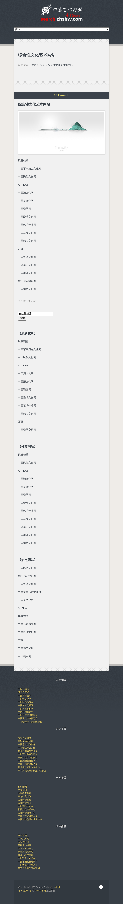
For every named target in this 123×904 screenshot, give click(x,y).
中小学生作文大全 (26, 747)
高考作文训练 (24, 796)
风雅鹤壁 (23, 341)
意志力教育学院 (25, 851)
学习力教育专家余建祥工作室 (32, 770)
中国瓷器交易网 (27, 256)
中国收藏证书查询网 (28, 865)
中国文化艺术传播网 (28, 757)
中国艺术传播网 (27, 405)
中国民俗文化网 (27, 357)
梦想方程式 (23, 692)
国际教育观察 (24, 793)
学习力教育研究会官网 (29, 868)
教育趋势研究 (24, 738)
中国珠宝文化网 (27, 413)
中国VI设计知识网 (26, 858)
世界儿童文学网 (25, 855)
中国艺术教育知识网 (28, 754)
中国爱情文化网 (27, 397)
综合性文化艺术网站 (59, 65)
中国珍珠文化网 (27, 534)
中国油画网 (23, 689)
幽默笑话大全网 (25, 741)
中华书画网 (40, 890)
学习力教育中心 (25, 848)
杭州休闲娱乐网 (27, 281)
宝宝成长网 (23, 842)
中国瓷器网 (24, 389)
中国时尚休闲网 (25, 702)
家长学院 (22, 835)
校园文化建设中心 (26, 809)
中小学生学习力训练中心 (30, 722)
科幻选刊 (22, 786)
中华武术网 (23, 838)
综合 (42, 65)
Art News (23, 365)
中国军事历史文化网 (29, 168)
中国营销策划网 (25, 712)
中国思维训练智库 (26, 744)
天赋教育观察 (24, 800)
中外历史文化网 (27, 526)
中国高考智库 (24, 695)
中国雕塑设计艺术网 (28, 760)
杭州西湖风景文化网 (28, 751)
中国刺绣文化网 (27, 542)
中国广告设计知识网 (28, 816)
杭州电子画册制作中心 (29, 767)
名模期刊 (22, 790)
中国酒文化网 (25, 373)
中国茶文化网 (25, 381)
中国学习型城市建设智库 (30, 819)
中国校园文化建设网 (28, 861)
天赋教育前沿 (24, 803)
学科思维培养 (24, 845)
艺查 (20, 248)
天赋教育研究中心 (26, 813)
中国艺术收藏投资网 (28, 764)
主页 (34, 65)
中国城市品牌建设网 (28, 715)
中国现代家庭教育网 (28, 718)
